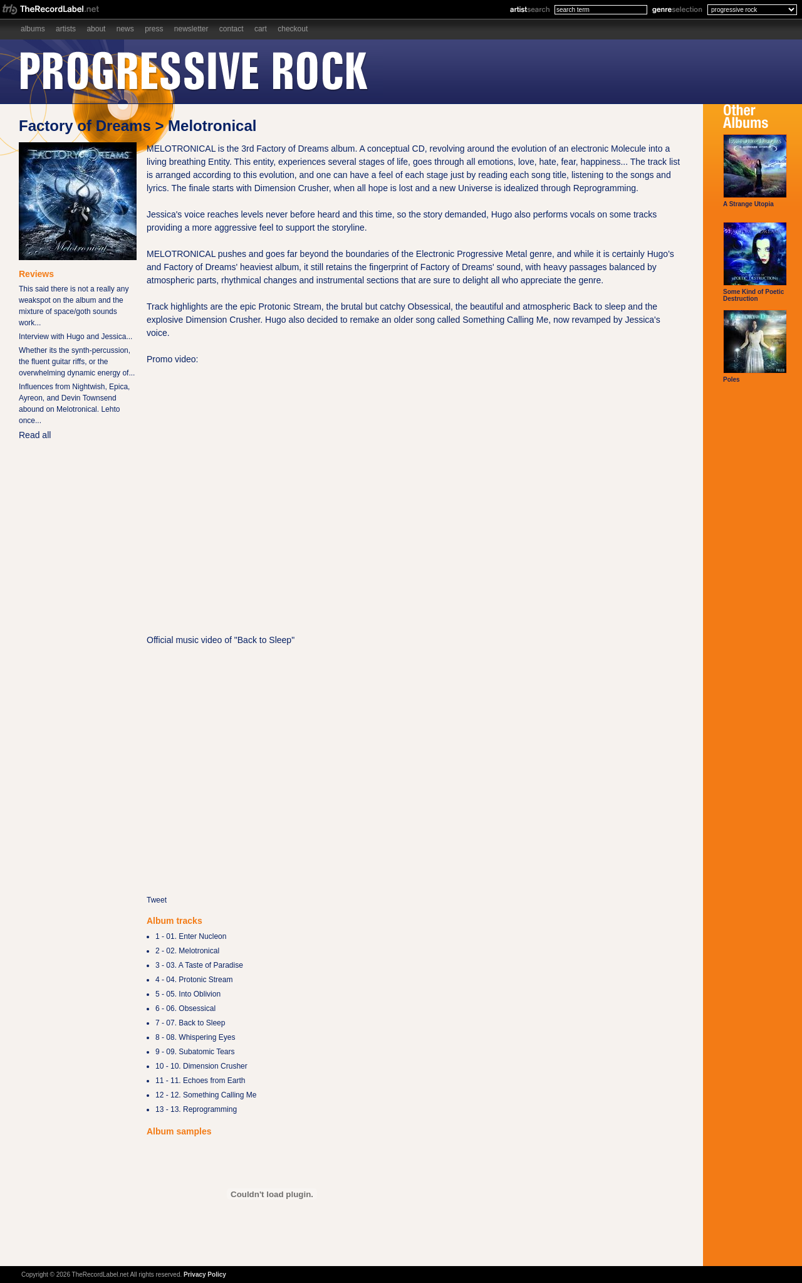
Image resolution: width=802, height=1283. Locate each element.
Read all (35, 435)
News (125, 28)
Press (154, 28)
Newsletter (191, 28)
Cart (260, 28)
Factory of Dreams (85, 125)
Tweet (157, 900)
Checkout (293, 28)
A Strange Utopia (755, 170)
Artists (66, 28)
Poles (755, 346)
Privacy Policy (205, 1274)
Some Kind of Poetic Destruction (755, 262)
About (95, 28)
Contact (231, 28)
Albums (33, 28)
